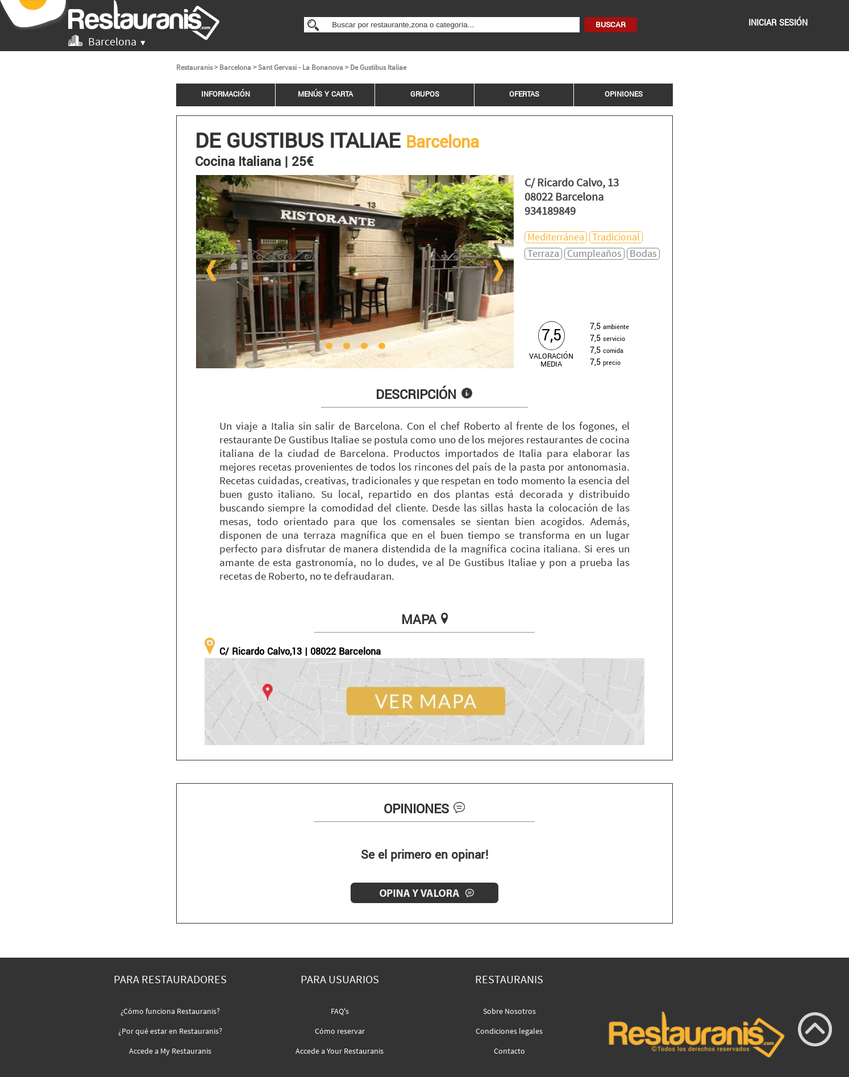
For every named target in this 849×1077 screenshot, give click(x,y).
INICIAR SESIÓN (778, 23)
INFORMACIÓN (225, 94)
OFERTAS (524, 94)
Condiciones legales (509, 1031)
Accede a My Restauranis (170, 1051)
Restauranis (194, 67)
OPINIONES (624, 94)
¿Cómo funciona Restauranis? (170, 1011)
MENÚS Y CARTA (325, 94)
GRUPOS (424, 94)
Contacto (509, 1051)
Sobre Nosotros (509, 1011)
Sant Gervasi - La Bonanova (300, 67)
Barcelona (235, 67)
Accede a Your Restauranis (340, 1051)
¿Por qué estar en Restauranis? (170, 1031)
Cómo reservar (340, 1031)
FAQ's (340, 1011)
